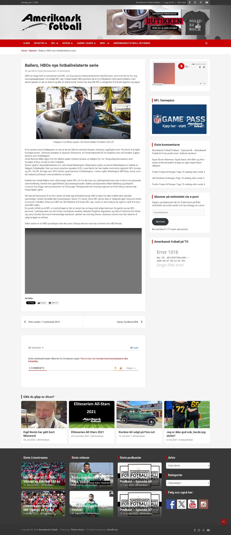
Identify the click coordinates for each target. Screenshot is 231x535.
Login (134, 348)
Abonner (160, 221)
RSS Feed (181, 2)
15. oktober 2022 (31, 485)
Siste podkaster (130, 457)
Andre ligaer (85, 43)
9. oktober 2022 (30, 513)
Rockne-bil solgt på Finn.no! (137, 432)
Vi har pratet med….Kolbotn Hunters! (178, 153)
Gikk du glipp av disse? (38, 397)
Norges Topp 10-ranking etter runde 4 (187, 172)
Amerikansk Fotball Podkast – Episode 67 (136, 508)
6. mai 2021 (171, 440)
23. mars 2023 (126, 485)
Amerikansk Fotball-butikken (148, 2)
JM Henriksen (43, 440)
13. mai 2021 (125, 436)
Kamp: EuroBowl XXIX (127, 322)
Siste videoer (81, 457)
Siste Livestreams (35, 457)
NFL (53, 43)
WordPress (112, 529)
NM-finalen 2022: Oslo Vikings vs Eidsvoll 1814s (41, 479)
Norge (66, 43)
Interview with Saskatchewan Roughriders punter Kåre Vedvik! (90, 504)
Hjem (26, 43)
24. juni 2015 (31, 71)
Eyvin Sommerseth (47, 71)
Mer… (103, 43)
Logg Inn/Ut (169, 2)
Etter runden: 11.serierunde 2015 (44, 322)
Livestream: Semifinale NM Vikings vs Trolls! (40, 508)
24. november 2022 (129, 513)
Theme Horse (77, 529)
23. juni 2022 (29, 440)
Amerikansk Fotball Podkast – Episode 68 (136, 479)
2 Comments (64, 71)
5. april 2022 (77, 485)
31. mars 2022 (78, 513)
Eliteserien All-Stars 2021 (87, 432)
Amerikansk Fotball (48, 529)
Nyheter (39, 43)
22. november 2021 (80, 436)
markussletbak (186, 440)
